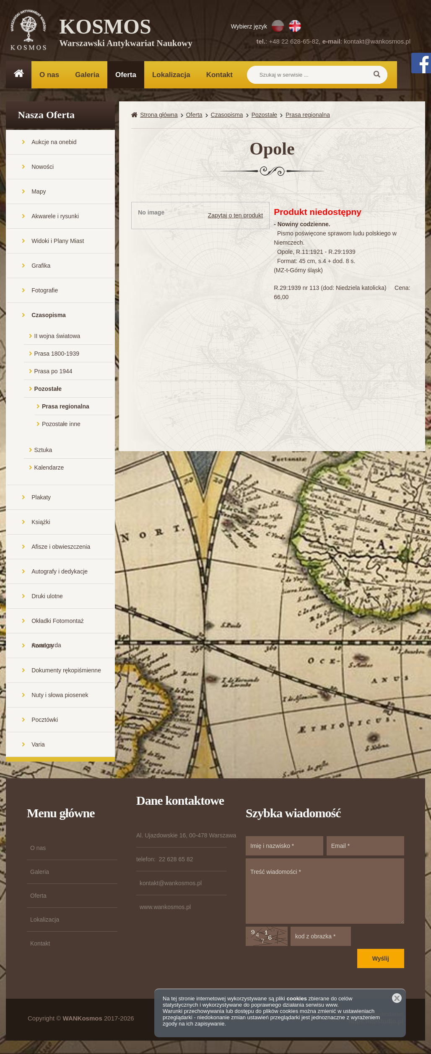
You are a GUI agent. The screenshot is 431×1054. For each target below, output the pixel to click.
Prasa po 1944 (53, 372)
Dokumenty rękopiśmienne (66, 671)
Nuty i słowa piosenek (59, 695)
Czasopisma (48, 316)
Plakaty (41, 498)
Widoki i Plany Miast (57, 241)
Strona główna (159, 115)
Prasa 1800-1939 (56, 354)
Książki (40, 522)
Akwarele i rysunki (55, 217)
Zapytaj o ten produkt (235, 216)
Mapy (38, 192)
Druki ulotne (47, 597)
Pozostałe (48, 389)
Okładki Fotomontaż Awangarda (57, 626)
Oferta (125, 75)
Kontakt (219, 75)
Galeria (87, 75)
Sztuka (43, 450)
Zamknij (397, 998)
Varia (38, 745)
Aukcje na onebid (53, 143)
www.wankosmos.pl (165, 907)
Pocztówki (44, 720)
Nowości (42, 167)
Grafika (40, 266)
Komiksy (42, 646)
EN (294, 26)
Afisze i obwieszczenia (60, 547)
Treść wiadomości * (325, 892)
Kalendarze (49, 468)
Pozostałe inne (61, 424)
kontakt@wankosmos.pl (377, 41)
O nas (49, 75)
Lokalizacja (171, 75)
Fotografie (44, 291)
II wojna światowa (57, 336)
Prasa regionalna (65, 407)
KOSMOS (126, 33)
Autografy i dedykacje (59, 572)
